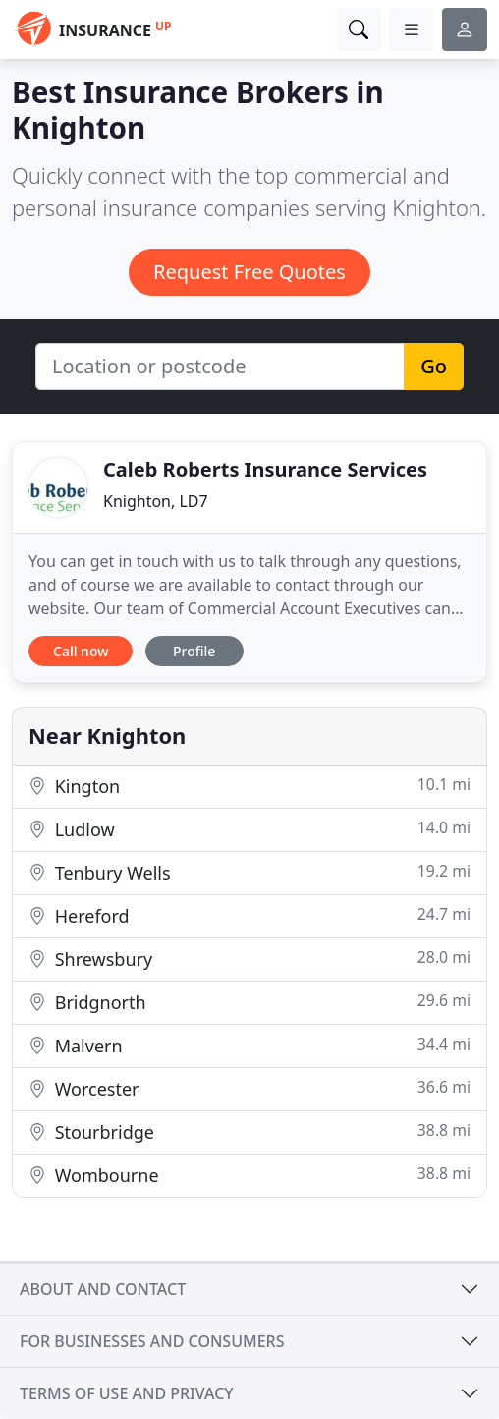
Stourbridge (249, 1131)
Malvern (249, 1045)
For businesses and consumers (152, 1341)
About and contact (103, 1289)
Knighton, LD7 (155, 501)
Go (433, 366)
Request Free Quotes (249, 271)
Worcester (249, 1088)
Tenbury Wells (249, 872)
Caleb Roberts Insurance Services (265, 469)
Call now (80, 651)
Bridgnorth (249, 1002)
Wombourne (249, 1175)
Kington (249, 785)
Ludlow (249, 829)
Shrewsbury (249, 958)
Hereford (249, 915)
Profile (194, 651)
